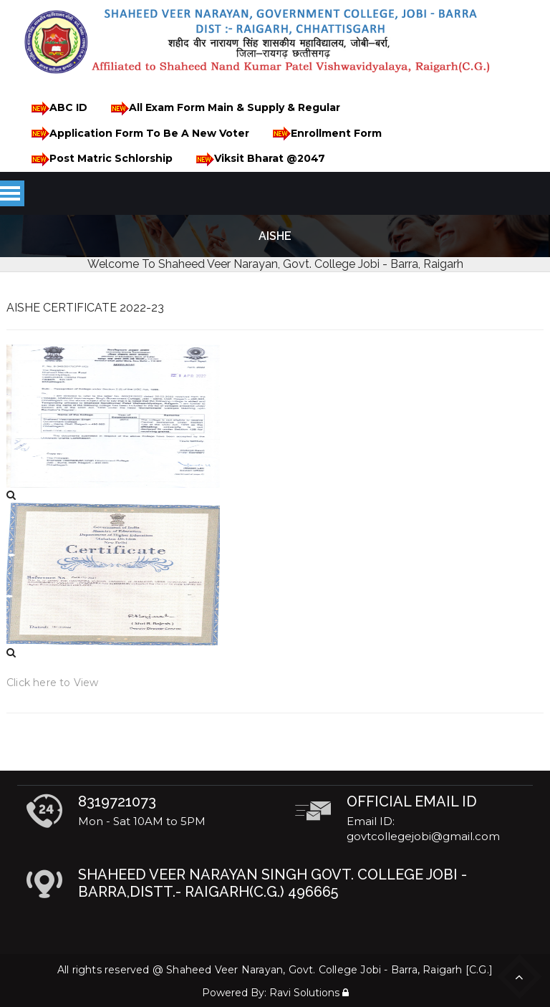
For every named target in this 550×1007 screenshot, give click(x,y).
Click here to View (52, 682)
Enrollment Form (325, 133)
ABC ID (56, 108)
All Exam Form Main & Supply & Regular (223, 108)
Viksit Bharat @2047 (258, 159)
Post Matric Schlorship (99, 159)
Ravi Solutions (304, 992)
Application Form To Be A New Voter (137, 133)
